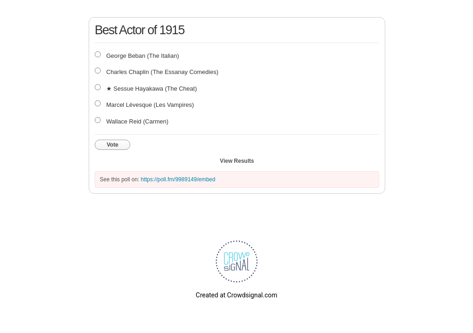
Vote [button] (112, 145)
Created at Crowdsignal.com (236, 295)
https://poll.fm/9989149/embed (178, 179)
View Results (237, 161)
